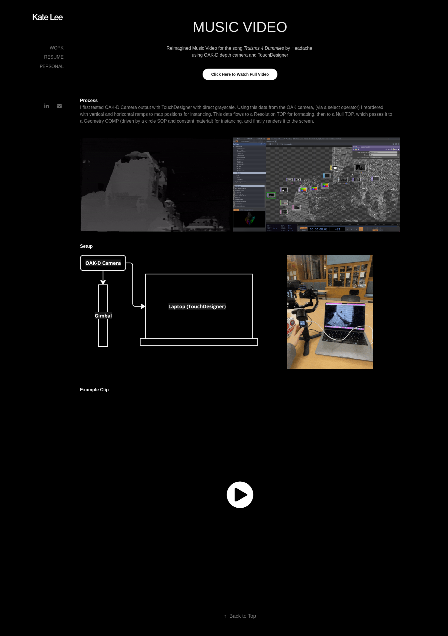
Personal (52, 65)
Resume (53, 57)
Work (57, 47)
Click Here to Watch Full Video (240, 74)
